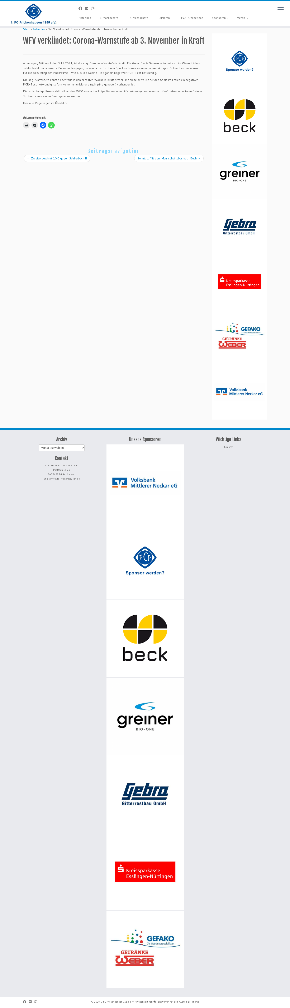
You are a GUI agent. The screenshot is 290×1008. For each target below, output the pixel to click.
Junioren (166, 18)
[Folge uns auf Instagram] (94, 8)
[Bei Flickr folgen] (88, 8)
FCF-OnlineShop (192, 18)
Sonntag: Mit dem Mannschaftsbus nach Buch (168, 158)
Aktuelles (85, 18)
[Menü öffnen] (280, 8)
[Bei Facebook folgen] (82, 8)
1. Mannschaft (110, 18)
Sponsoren (220, 18)
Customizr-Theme (189, 1001)
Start (26, 29)
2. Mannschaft (140, 18)
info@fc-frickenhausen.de (65, 478)
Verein (242, 18)
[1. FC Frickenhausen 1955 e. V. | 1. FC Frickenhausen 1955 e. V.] (33, 13)
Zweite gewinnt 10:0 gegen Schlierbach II (57, 158)
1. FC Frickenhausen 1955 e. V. (117, 1001)
